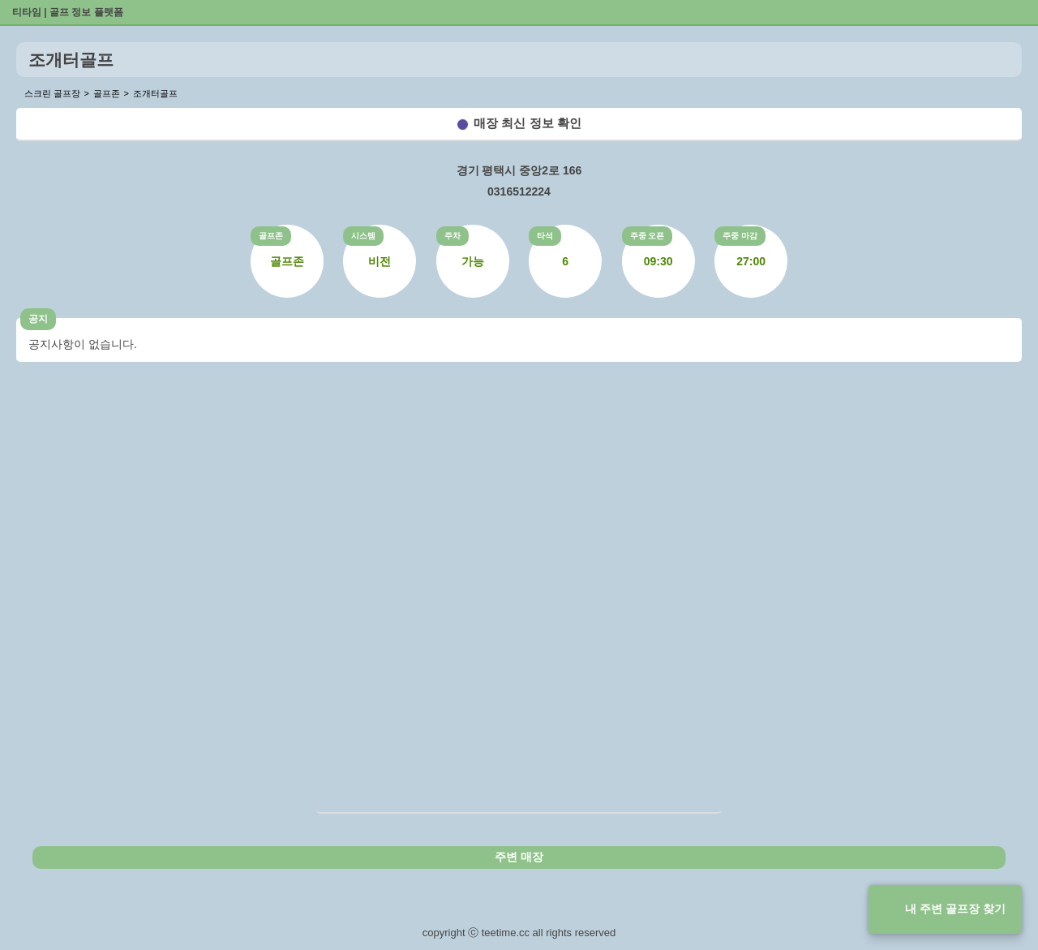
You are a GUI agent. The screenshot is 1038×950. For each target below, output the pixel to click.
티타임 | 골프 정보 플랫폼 (67, 12)
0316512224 (519, 191)
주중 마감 (740, 235)
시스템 (363, 235)
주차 (452, 235)
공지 (38, 319)
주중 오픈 (647, 235)
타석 (545, 235)
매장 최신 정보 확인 (527, 123)
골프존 (271, 235)
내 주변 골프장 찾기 (955, 908)
